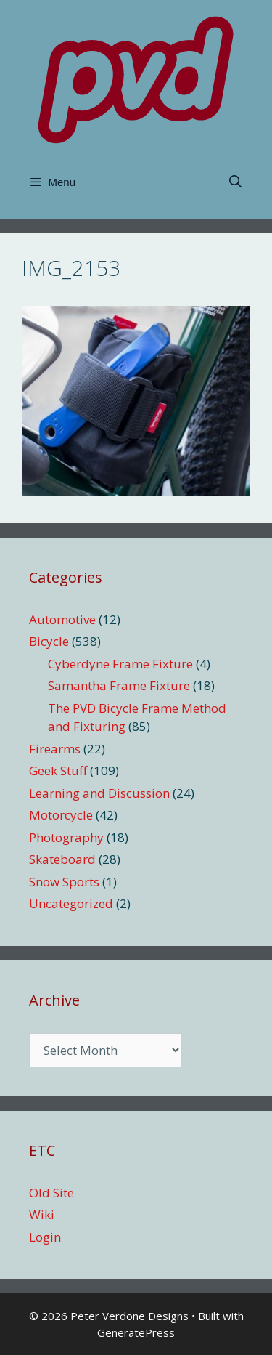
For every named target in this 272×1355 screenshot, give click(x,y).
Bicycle (49, 641)
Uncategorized (71, 903)
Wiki (41, 1214)
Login (45, 1237)
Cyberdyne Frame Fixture (120, 663)
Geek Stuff (58, 770)
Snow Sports (64, 881)
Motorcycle (61, 814)
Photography (66, 837)
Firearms (55, 748)
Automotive (62, 619)
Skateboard (62, 859)
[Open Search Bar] (235, 182)
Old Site (51, 1192)
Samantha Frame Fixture (119, 685)
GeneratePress (136, 1332)
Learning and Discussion (99, 793)
